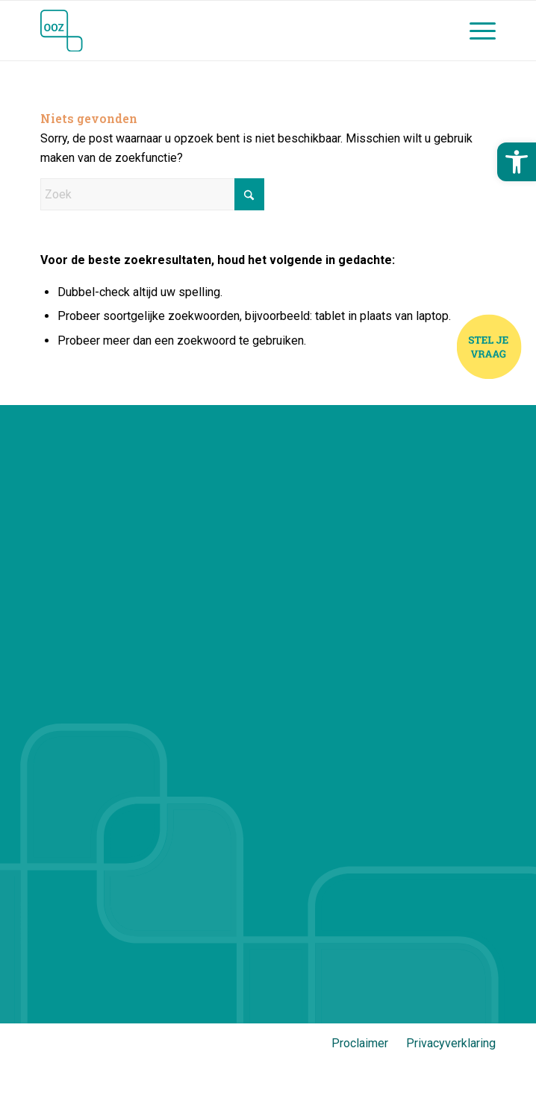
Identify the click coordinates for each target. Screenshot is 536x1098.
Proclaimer (359, 1043)
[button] (516, 161)
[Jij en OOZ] (222, 30)
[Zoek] (152, 194)
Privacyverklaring (451, 1043)
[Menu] (475, 30)
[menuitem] (475, 30)
